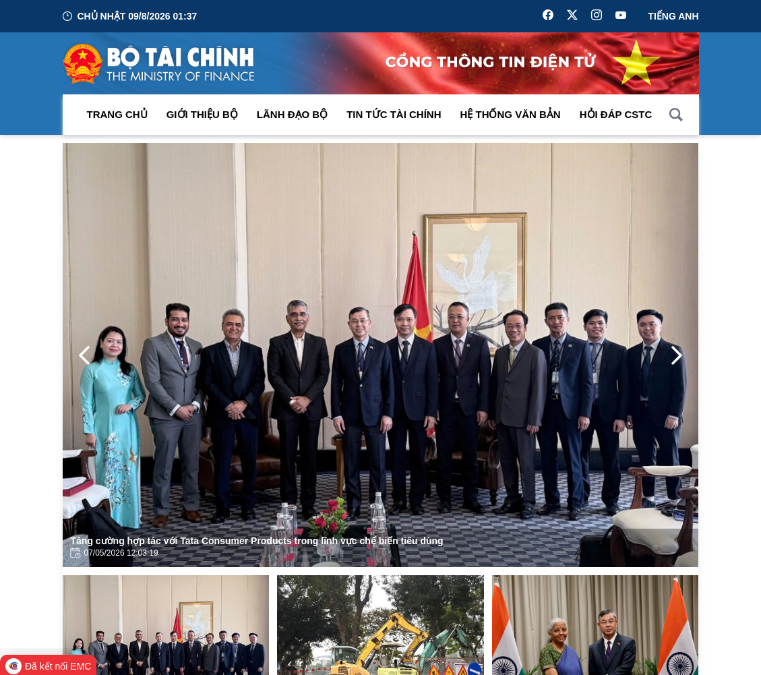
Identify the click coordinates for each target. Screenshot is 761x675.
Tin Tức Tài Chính (393, 114)
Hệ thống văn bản (510, 114)
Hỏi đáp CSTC (616, 114)
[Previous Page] (84, 355)
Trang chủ (117, 114)
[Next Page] (677, 355)
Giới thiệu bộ (202, 114)
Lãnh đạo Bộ (292, 114)
